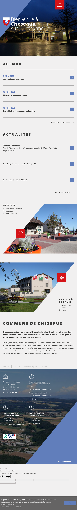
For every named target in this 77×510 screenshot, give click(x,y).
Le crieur (64, 310)
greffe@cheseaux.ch (10, 392)
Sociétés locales (66, 305)
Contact (17, 367)
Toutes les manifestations (62, 122)
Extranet (6, 367)
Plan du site (46, 367)
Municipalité (9, 211)
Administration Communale (14, 209)
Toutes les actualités (64, 193)
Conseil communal (11, 213)
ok (70, 503)
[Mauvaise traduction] (7, 476)
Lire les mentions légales (11, 507)
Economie (64, 308)
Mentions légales (30, 367)
